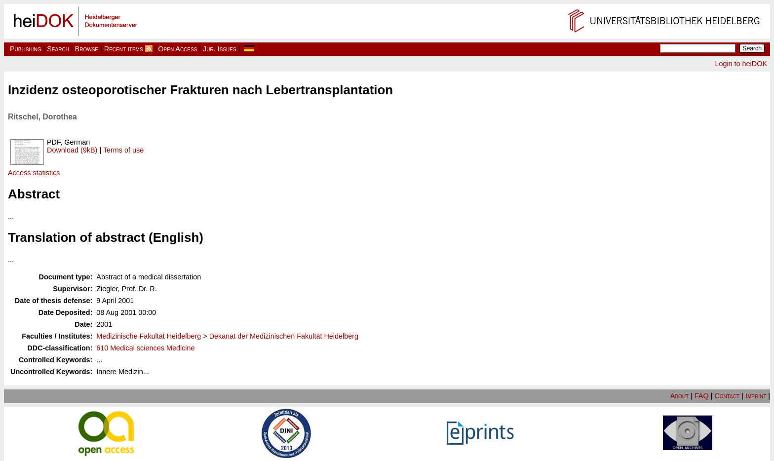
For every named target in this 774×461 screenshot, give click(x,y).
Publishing (25, 49)
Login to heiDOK (741, 64)
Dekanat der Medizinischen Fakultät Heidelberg (283, 336)
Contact (726, 396)
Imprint (755, 396)
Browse (86, 49)
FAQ (702, 396)
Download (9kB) (72, 150)
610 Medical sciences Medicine (145, 348)
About (679, 396)
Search (58, 49)
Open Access (177, 49)
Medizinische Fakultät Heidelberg (148, 336)
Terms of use (123, 150)
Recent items (123, 49)
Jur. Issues (219, 49)
